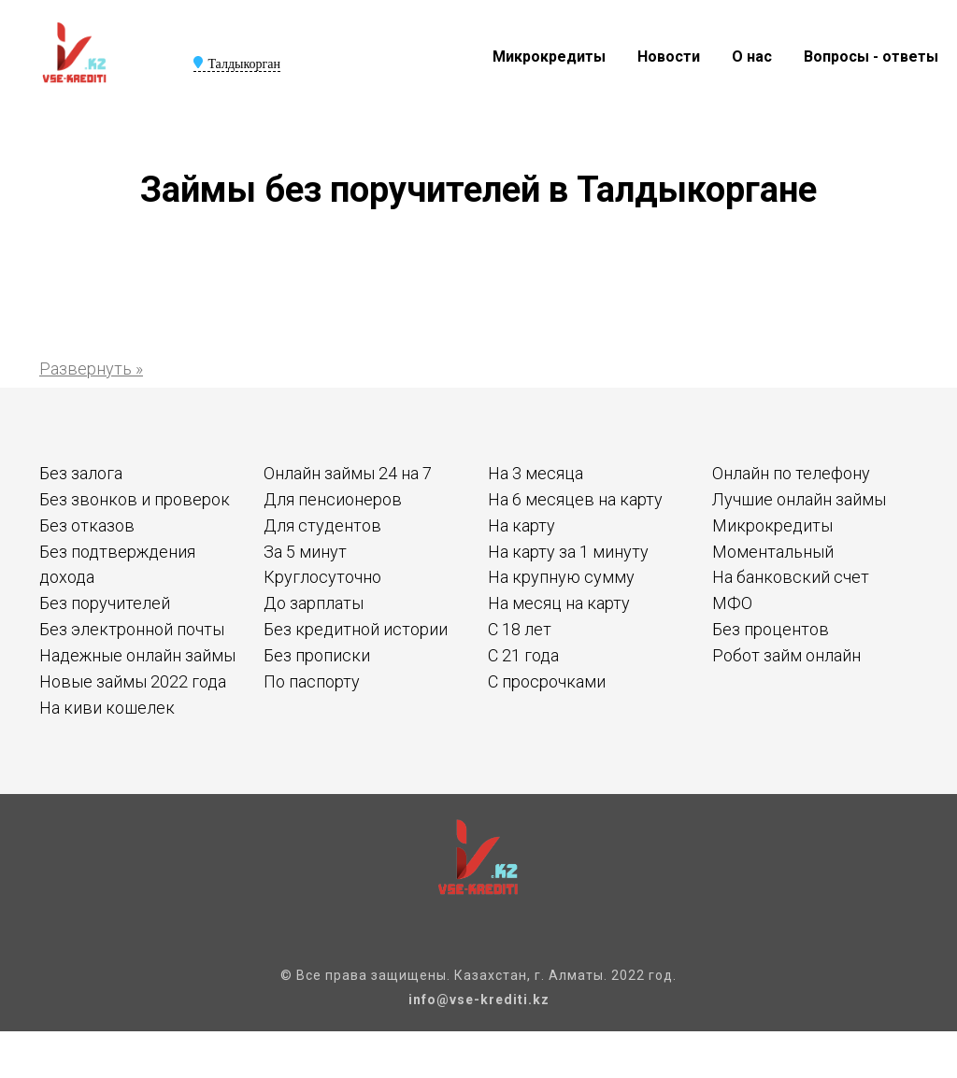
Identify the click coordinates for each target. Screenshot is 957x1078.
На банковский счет (790, 577)
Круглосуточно (322, 577)
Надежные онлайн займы (137, 655)
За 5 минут (305, 551)
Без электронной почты (131, 629)
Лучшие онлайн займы (799, 499)
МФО (732, 603)
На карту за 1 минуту (568, 551)
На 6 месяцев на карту (575, 499)
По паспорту (312, 681)
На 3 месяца (535, 473)
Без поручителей (104, 603)
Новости (668, 56)
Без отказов (87, 525)
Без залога (80, 473)
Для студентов (322, 525)
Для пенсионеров (333, 499)
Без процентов (770, 629)
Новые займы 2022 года (132, 681)
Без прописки (317, 655)
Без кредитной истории (356, 629)
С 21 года (523, 655)
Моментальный (773, 551)
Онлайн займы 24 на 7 (348, 473)
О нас (752, 56)
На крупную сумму (561, 577)
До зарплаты (314, 603)
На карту (521, 525)
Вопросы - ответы (871, 56)
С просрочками (547, 681)
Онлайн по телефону (791, 473)
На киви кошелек (107, 707)
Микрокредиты (549, 56)
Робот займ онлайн (786, 655)
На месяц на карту (559, 603)
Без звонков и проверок (134, 499)
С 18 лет (519, 629)
